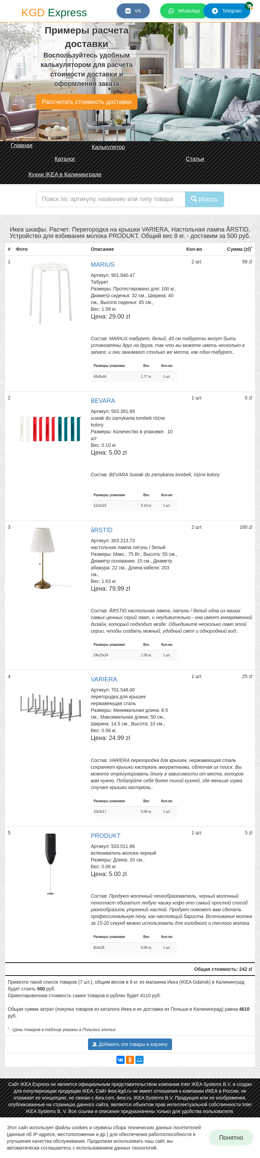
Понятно (231, 1137)
